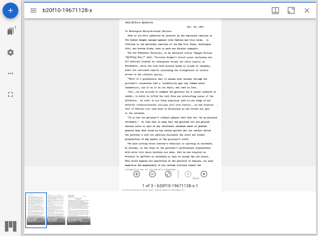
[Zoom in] (137, 174)
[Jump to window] (10, 31)
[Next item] (204, 174)
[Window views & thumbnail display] (275, 10)
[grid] (170, 212)
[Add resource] (10, 10)
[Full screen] (10, 94)
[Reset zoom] (168, 174)
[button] (36, 210)
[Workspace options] (10, 73)
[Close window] (307, 10)
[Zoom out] (152, 174)
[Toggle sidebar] (33, 10)
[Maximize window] (291, 10)
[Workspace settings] (10, 52)
